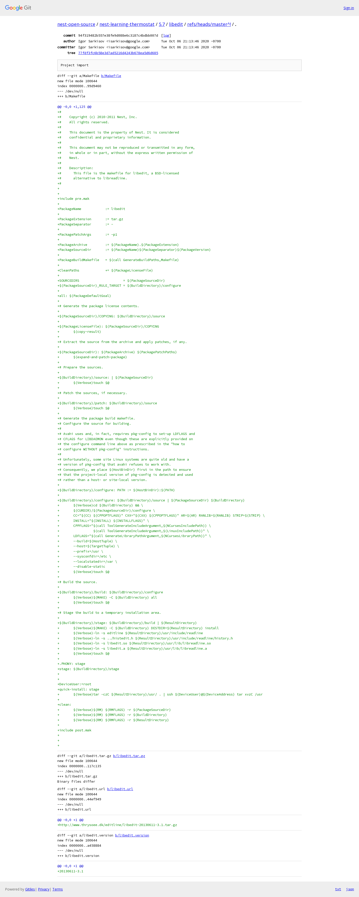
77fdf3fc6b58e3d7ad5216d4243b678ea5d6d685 (118, 53)
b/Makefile (111, 76)
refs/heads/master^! (209, 24)
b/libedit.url (120, 789)
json (350, 889)
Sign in (349, 7)
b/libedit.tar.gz (129, 756)
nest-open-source (76, 24)
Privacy (43, 889)
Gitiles (30, 889)
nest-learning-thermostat (127, 24)
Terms (57, 889)
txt (338, 889)
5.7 (162, 24)
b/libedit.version (132, 835)
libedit (176, 24)
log (166, 35)
